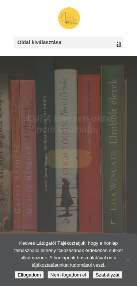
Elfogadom (29, 275)
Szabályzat (107, 275)
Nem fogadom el (68, 275)
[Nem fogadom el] (128, 260)
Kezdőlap (68, 160)
